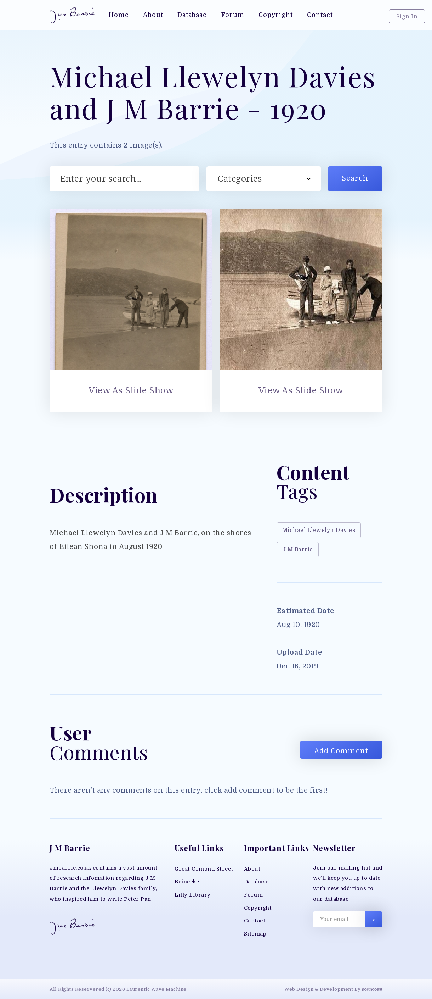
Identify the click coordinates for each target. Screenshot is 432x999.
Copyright (258, 908)
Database (256, 882)
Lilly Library (193, 895)
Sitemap (255, 934)
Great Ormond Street (204, 869)
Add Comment (341, 751)
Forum (253, 895)
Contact (255, 921)
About (252, 869)
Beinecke (187, 882)
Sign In (407, 16)
